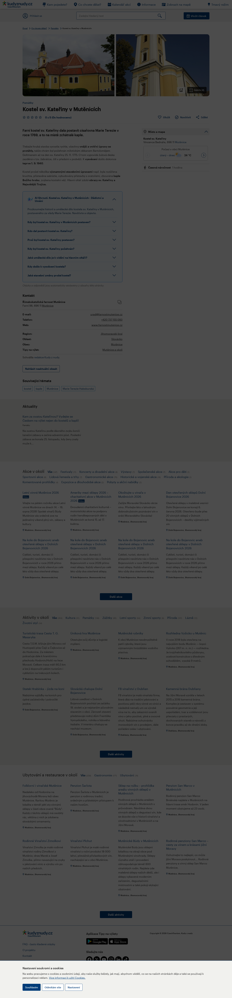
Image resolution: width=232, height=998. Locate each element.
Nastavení (74, 987)
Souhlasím (31, 987)
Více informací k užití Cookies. (67, 977)
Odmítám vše (53, 987)
